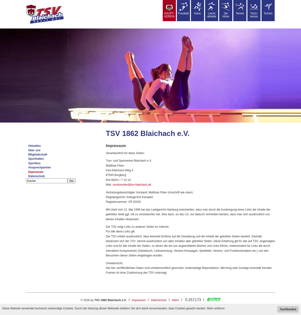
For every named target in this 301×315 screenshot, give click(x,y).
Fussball (183, 8)
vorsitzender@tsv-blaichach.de (132, 184)
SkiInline (226, 10)
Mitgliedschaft (37, 154)
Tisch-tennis (254, 10)
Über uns (34, 150)
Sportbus (34, 163)
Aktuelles (34, 146)
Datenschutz (36, 176)
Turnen (268, 8)
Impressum (35, 172)
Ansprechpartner (39, 167)
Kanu (197, 8)
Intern (175, 300)
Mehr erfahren (216, 308)
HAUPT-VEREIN (169, 10)
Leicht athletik (211, 10)
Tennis (240, 8)
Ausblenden (288, 309)
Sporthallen (36, 158)
